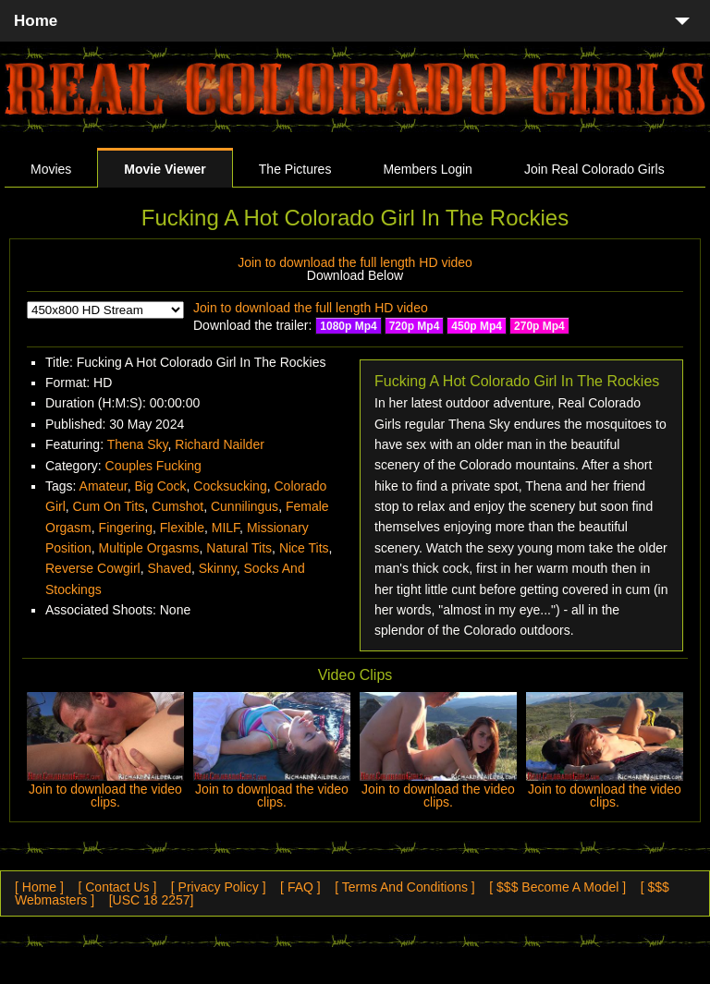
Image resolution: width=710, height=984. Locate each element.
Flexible (182, 527)
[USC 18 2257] (151, 900)
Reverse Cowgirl (93, 568)
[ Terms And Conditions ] (404, 887)
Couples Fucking (153, 465)
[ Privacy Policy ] (218, 887)
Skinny (218, 568)
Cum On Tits (109, 506)
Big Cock (161, 486)
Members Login (427, 169)
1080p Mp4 (348, 326)
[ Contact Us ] (117, 887)
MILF (225, 527)
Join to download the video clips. (105, 795)
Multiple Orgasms (149, 548)
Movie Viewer (164, 169)
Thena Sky (137, 444)
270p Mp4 (539, 326)
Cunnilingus (244, 506)
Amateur (104, 486)
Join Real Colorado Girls (594, 169)
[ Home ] (39, 887)
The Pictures (295, 169)
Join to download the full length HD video (355, 262)
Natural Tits (239, 548)
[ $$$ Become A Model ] (557, 887)
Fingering (126, 527)
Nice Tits (304, 548)
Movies (51, 169)
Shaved (168, 568)
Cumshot (177, 506)
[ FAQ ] (300, 887)
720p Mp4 (414, 326)
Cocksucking (229, 486)
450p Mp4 (476, 326)
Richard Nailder (219, 444)
